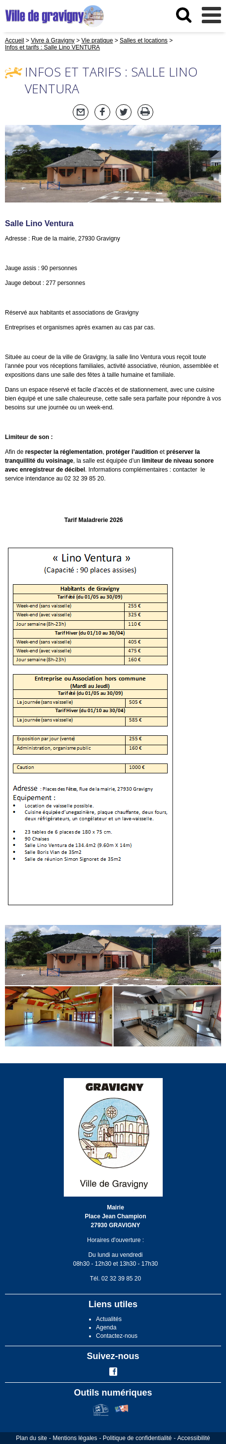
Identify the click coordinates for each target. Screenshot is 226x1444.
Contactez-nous (116, 1335)
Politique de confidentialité (137, 1438)
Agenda (106, 1327)
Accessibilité (194, 1438)
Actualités (109, 1319)
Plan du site (31, 1438)
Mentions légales (74, 1438)
